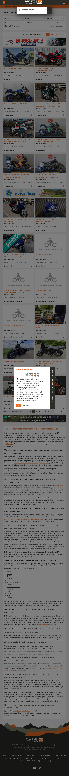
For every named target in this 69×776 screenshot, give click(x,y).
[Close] (45, 9)
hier (38, 392)
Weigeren (26, 406)
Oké (19, 406)
